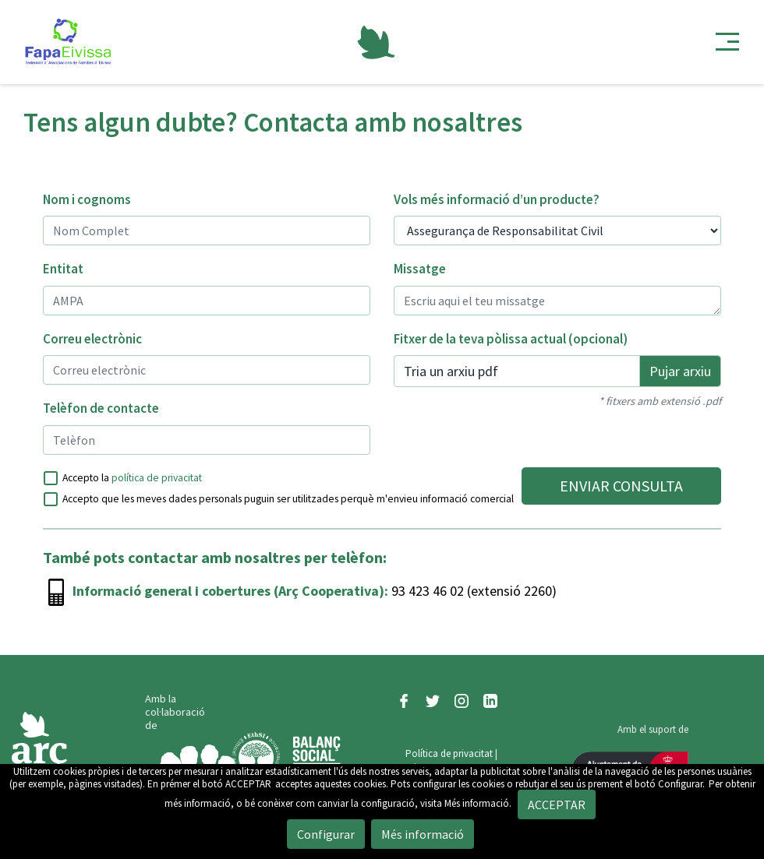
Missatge (420, 268)
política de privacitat (156, 477)
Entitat (63, 268)
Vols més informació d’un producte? (497, 199)
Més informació (422, 834)
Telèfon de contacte (101, 408)
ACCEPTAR (248, 783)
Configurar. (681, 783)
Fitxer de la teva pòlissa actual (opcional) (511, 338)
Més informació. (477, 803)
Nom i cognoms (87, 199)
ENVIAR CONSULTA (621, 485)
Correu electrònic (92, 338)
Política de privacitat (449, 753)
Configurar (326, 834)
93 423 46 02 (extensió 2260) (472, 591)
